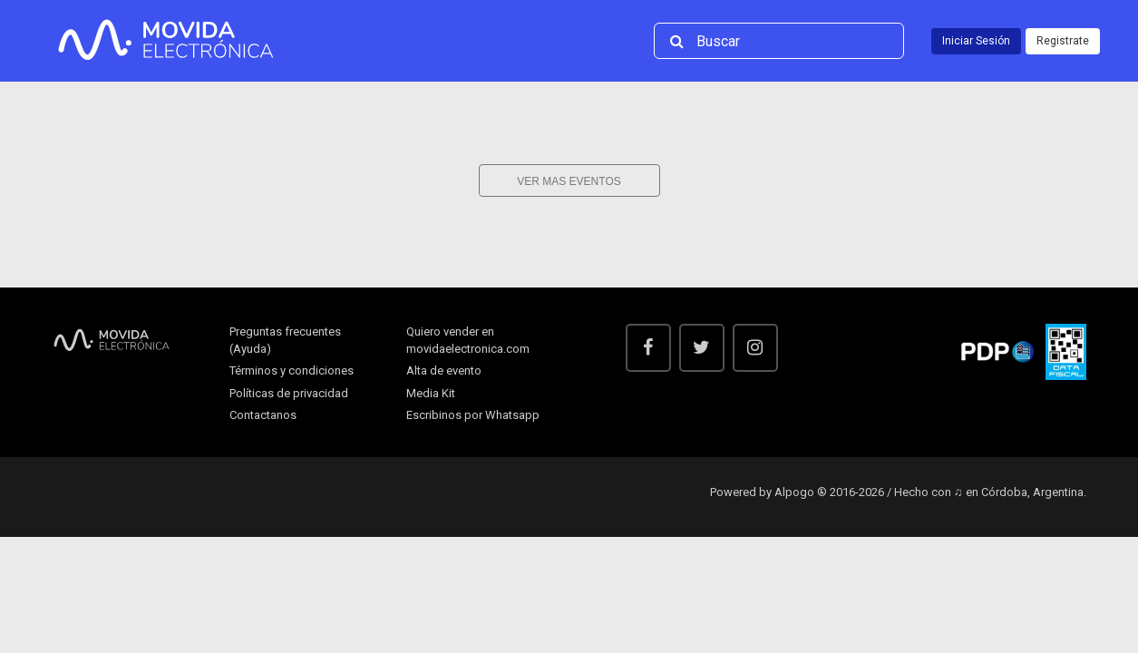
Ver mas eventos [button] (568, 181)
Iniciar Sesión (976, 40)
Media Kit (430, 393)
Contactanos (263, 415)
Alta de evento (443, 370)
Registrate (1062, 40)
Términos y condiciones (291, 370)
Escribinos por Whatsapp (473, 415)
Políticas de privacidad (288, 393)
